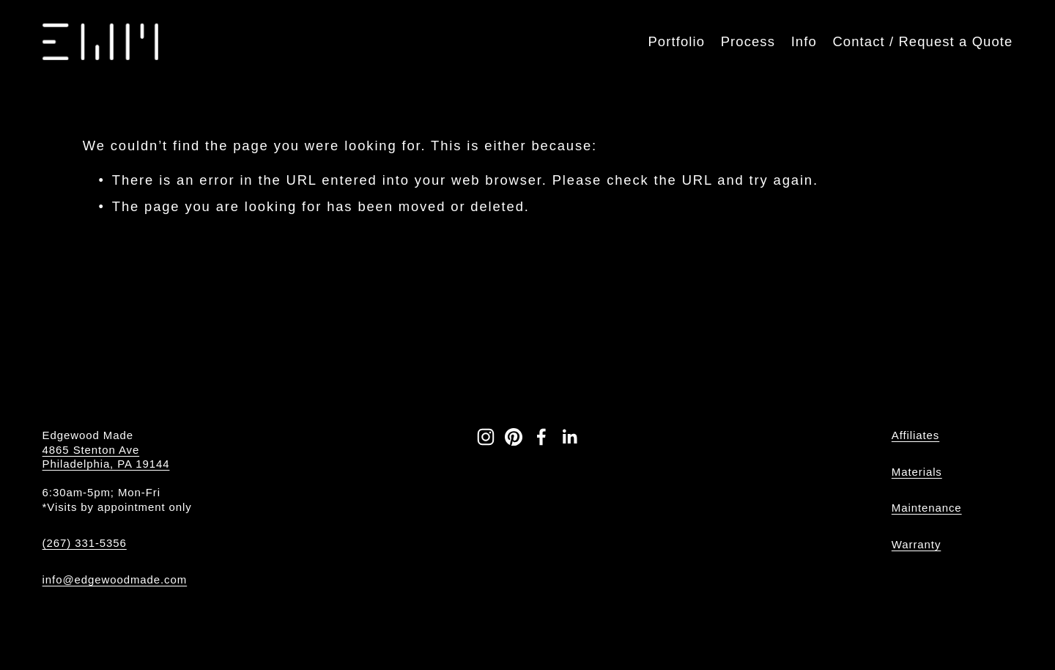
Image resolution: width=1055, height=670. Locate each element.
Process (748, 41)
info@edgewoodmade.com (115, 579)
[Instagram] (486, 437)
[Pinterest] (513, 437)
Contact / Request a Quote (922, 41)
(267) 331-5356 (84, 543)
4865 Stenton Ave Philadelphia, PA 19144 (106, 457)
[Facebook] (541, 437)
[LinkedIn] (569, 437)
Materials (917, 471)
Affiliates (915, 435)
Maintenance (927, 507)
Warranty (916, 544)
